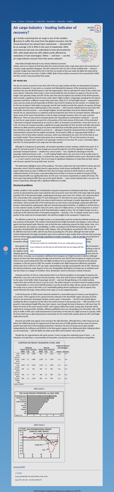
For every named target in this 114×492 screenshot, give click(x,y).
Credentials (40, 21)
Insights (70, 21)
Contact (21, 21)
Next (16, 480)
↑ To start (18, 473)
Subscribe (61, 21)
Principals (30, 21)
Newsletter (51, 21)
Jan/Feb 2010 (94, 28)
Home (13, 21)
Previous (18, 476)
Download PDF (19, 467)
